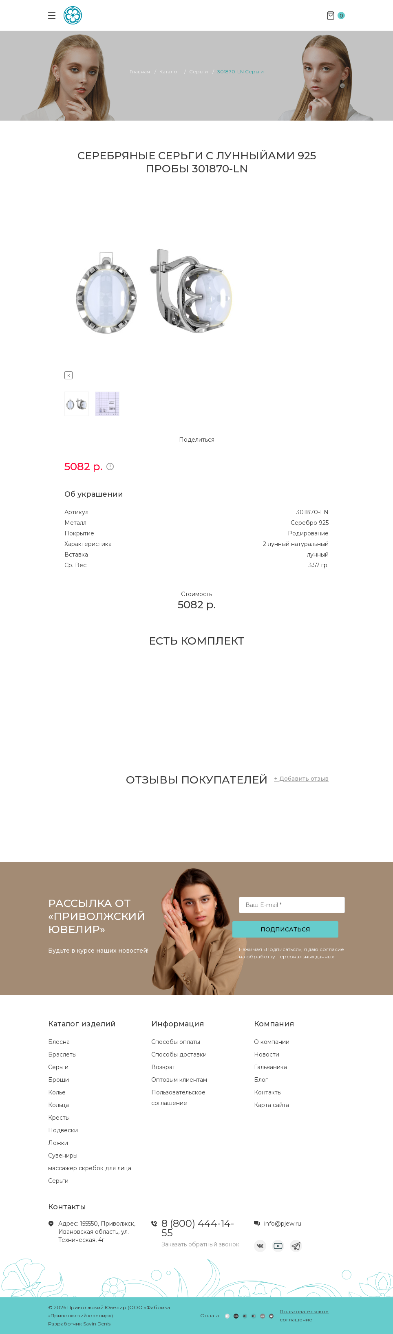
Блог (261, 1079)
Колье (57, 1092)
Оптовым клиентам (179, 1079)
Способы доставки (179, 1054)
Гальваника (270, 1067)
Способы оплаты (175, 1042)
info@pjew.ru (282, 1223)
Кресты (59, 1117)
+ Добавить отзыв (301, 778)
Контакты (268, 1092)
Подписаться (285, 929)
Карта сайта (271, 1105)
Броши (58, 1079)
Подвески (63, 1130)
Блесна (59, 1042)
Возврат (163, 1067)
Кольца (58, 1105)
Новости (266, 1054)
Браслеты (62, 1054)
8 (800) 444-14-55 (197, 1228)
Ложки (58, 1143)
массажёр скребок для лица (89, 1168)
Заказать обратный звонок (200, 1244)
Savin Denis (96, 1324)
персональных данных (305, 956)
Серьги (58, 1067)
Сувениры (62, 1155)
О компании (271, 1042)
